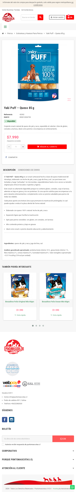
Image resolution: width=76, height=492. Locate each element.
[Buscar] (32, 17)
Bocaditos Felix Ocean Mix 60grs (55, 302)
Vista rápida (20, 315)
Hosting (56, 489)
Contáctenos (27, 10)
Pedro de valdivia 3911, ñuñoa (15, 400)
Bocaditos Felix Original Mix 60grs (19, 302)
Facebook (4, 419)
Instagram (11, 419)
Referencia (8, 114)
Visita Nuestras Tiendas (11, 10)
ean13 (6, 117)
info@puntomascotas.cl (18, 397)
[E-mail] (27, 438)
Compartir (11, 157)
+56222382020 (16, 404)
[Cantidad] (16, 147)
